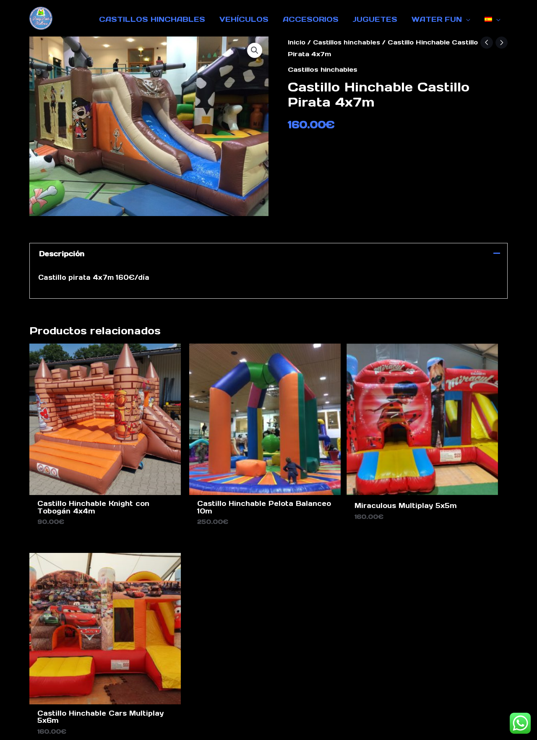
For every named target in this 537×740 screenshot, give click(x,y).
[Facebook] (430, 572)
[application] (466, 19)
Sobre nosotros (374, 675)
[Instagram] (445, 572)
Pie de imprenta (208, 675)
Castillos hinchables (348, 42)
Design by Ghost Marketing (269, 727)
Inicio (297, 42)
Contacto (148, 675)
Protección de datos (291, 675)
